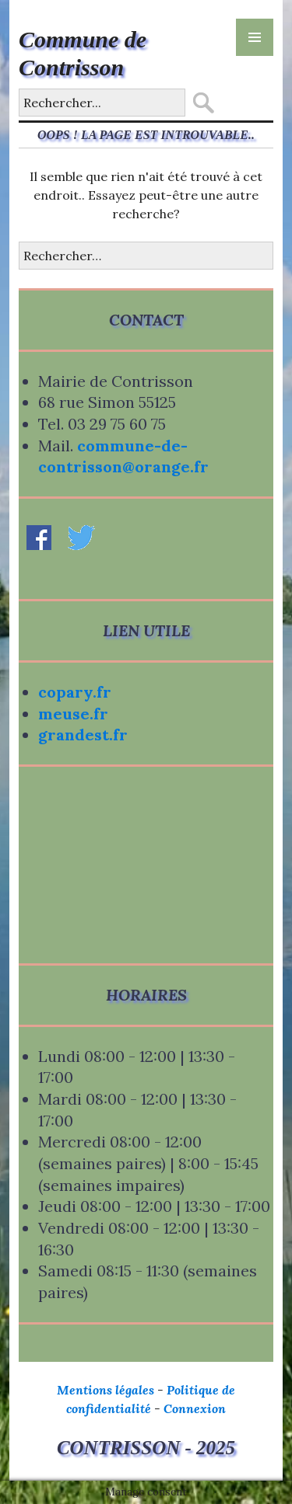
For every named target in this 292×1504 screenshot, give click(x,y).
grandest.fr (83, 734)
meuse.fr (73, 713)
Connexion (195, 1408)
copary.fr (74, 692)
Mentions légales (105, 1390)
